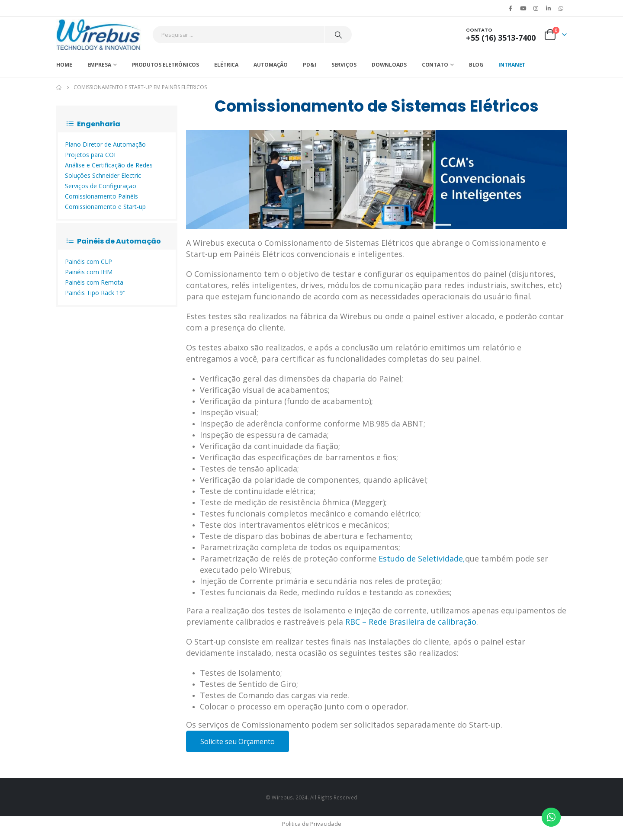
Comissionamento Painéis (101, 196)
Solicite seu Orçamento (237, 741)
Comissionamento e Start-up (105, 206)
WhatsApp (561, 8)
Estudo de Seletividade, (422, 558)
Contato (435, 64)
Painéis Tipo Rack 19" (95, 293)
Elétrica (226, 64)
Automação (271, 64)
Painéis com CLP (88, 261)
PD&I (309, 64)
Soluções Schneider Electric (103, 175)
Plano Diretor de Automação (105, 144)
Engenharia (93, 124)
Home (64, 64)
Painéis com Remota (94, 282)
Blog (476, 64)
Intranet (511, 64)
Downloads (389, 64)
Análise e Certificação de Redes (109, 165)
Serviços (343, 64)
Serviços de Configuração (100, 186)
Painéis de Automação (114, 241)
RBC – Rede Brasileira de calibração (410, 621)
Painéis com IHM (88, 272)
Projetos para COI (90, 155)
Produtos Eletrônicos (165, 64)
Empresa (99, 64)
